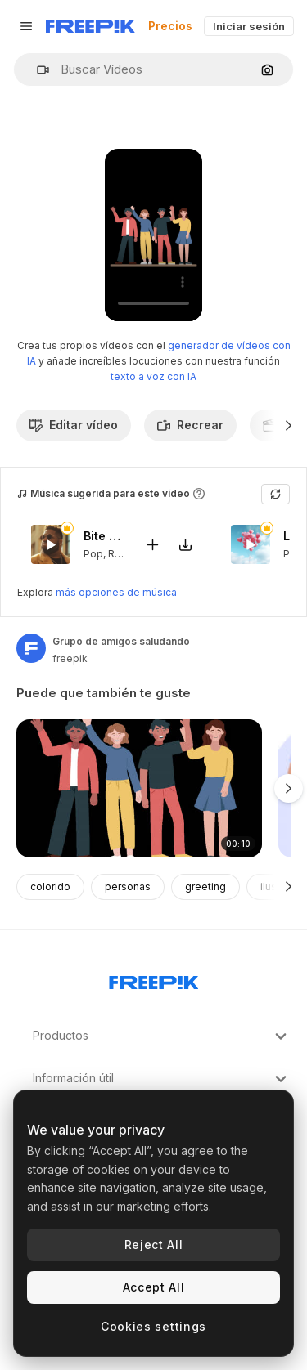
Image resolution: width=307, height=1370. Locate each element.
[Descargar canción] (185, 544)
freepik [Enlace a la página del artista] (70, 658)
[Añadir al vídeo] (152, 544)
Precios (170, 26)
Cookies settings (153, 1326)
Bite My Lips (104, 536)
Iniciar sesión (249, 26)
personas (128, 886)
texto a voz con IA (153, 376)
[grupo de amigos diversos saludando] (139, 788)
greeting (205, 886)
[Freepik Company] (154, 979)
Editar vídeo (73, 425)
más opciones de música (116, 592)
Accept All (154, 1287)
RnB (117, 553)
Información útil (162, 1079)
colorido (50, 886)
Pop (93, 553)
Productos (162, 1036)
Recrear (190, 425)
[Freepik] (90, 26)
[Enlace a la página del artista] (31, 648)
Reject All (153, 1244)
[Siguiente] (288, 425)
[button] (36, 70)
